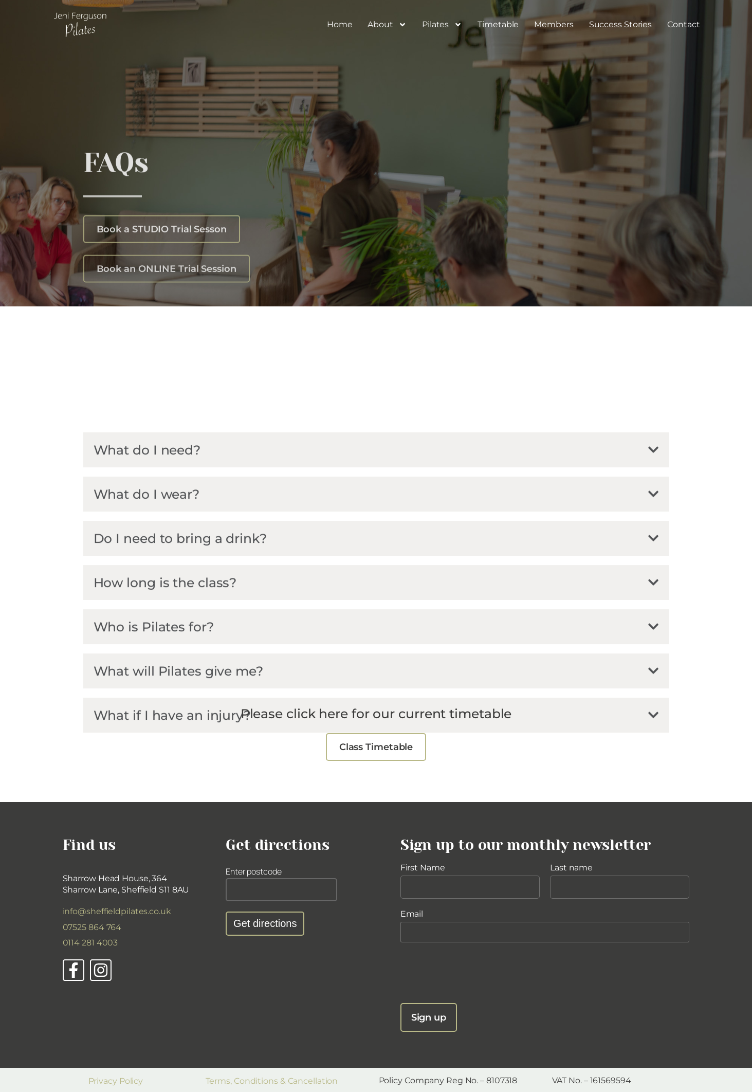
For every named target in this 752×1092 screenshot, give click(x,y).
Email (412, 914)
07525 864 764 (92, 927)
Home (340, 24)
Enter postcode (254, 871)
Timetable (498, 24)
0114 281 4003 (90, 943)
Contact (683, 24)
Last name (571, 867)
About (387, 24)
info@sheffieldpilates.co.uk (117, 911)
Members (553, 24)
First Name (422, 867)
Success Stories (620, 24)
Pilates (442, 24)
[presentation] (478, 973)
